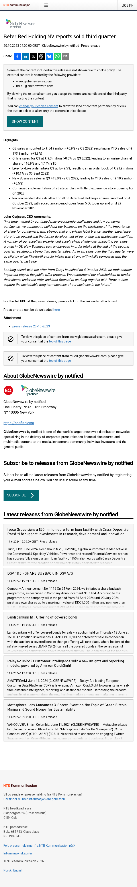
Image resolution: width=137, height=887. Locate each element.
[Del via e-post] (65, 57)
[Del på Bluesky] (49, 57)
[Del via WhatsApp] (57, 57)
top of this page (60, 341)
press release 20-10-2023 (31, 326)
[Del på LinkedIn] (25, 57)
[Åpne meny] (46, 5)
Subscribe (21, 495)
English (18, 870)
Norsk (8, 870)
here (56, 310)
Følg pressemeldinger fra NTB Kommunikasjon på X (39, 845)
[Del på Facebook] (17, 57)
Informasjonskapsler (18, 853)
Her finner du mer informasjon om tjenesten (34, 799)
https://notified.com (19, 423)
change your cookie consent (38, 106)
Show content (25, 121)
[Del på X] (33, 57)
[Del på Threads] (41, 57)
